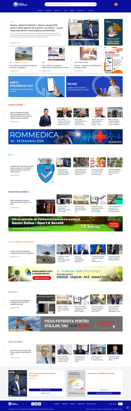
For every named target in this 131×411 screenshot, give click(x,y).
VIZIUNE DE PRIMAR (16, 105)
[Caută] (95, 4)
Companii (48, 10)
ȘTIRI (11, 155)
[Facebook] (32, 403)
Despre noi (81, 10)
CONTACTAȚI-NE (91, 404)
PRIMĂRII (57, 404)
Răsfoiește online (45, 393)
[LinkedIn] (39, 403)
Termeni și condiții (91, 409)
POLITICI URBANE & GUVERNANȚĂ (22, 242)
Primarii (40, 10)
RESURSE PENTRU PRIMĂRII (19, 192)
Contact (91, 10)
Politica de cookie (118, 409)
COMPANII (65, 404)
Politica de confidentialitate (104, 409)
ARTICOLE (73, 404)
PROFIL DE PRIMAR (16, 342)
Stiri (65, 10)
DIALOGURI (13, 292)
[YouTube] (36, 403)
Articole (57, 10)
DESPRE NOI (81, 404)
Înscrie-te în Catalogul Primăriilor (104, 393)
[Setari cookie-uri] (127, 407)
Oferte (72, 10)
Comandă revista (45, 390)
